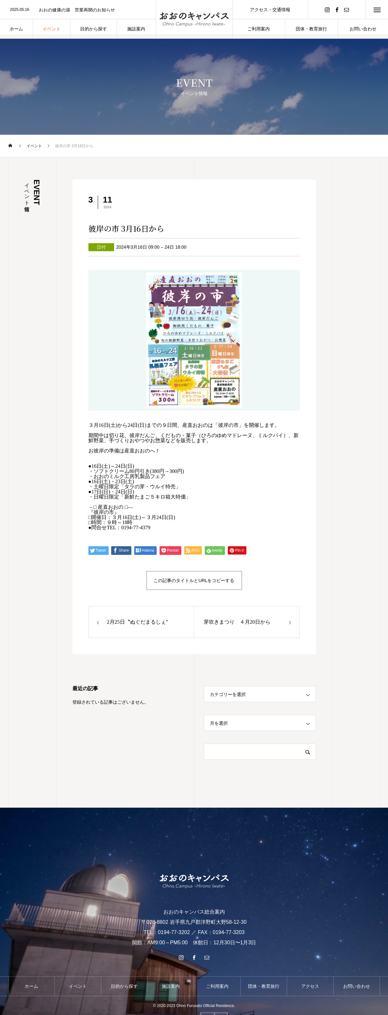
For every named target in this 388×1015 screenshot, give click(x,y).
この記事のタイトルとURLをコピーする (193, 580)
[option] (78, 9)
